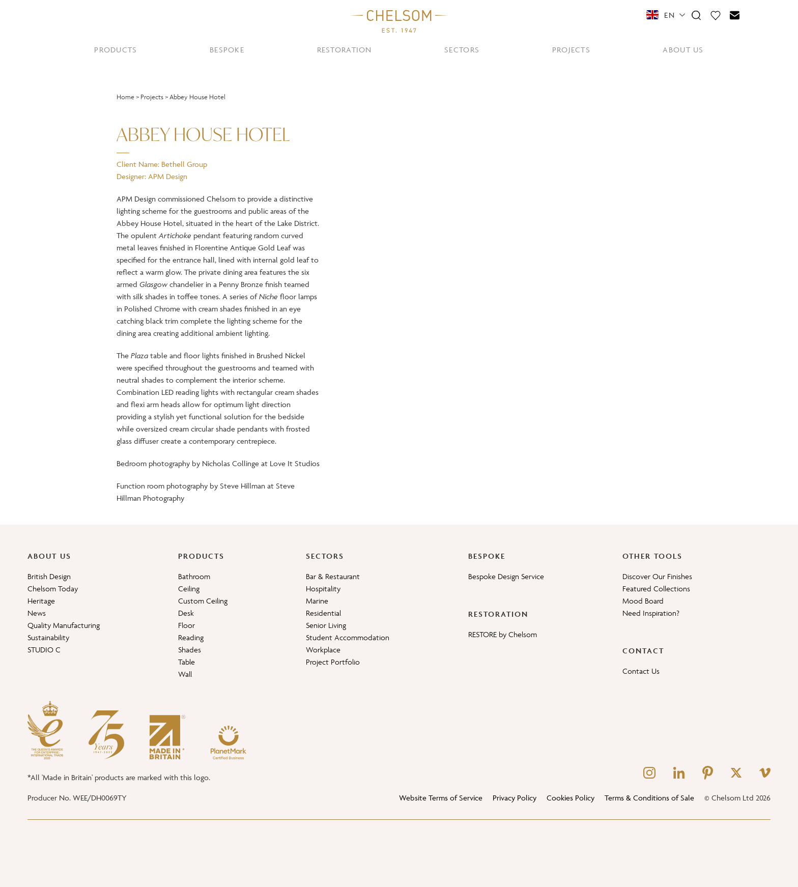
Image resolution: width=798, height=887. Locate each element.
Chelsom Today (52, 588)
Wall (185, 674)
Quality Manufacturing (63, 625)
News (36, 613)
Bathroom (194, 576)
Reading (191, 637)
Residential (323, 613)
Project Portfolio (333, 662)
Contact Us (641, 671)
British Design (49, 576)
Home (125, 97)
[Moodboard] (715, 15)
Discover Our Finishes (657, 576)
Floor (186, 625)
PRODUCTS (115, 49)
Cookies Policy (570, 798)
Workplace (323, 649)
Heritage (41, 601)
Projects (151, 97)
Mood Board (643, 601)
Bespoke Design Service (506, 576)
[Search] (696, 15)
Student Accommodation (347, 637)
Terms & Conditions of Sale (649, 798)
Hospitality (323, 588)
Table (186, 662)
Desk (186, 613)
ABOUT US (683, 49)
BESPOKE (227, 49)
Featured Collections (656, 588)
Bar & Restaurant (333, 576)
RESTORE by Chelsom (502, 634)
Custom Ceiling (202, 601)
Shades (189, 649)
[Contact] (735, 15)
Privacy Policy (514, 798)
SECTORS (461, 49)
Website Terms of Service (440, 798)
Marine (317, 601)
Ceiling (189, 588)
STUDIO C (44, 649)
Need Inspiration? (650, 613)
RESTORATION (344, 49)
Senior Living (326, 625)
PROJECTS (571, 49)
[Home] (399, 21)
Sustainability (48, 637)
